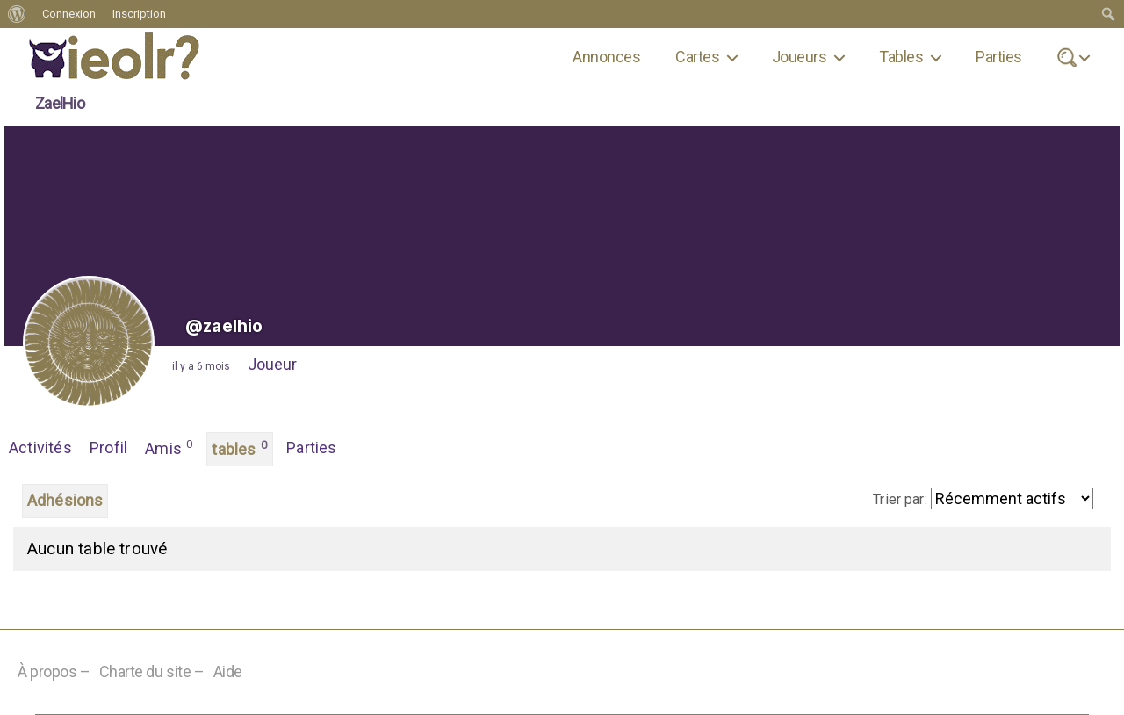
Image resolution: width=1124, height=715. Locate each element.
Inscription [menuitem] (139, 13)
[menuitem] (17, 14)
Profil (108, 447)
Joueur (272, 364)
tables (240, 448)
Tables (901, 56)
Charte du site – (152, 671)
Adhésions (65, 500)
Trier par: (900, 499)
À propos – (54, 671)
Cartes (697, 56)
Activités (40, 447)
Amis (169, 447)
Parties (998, 56)
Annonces (606, 56)
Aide (227, 671)
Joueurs (799, 56)
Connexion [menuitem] (69, 13)
